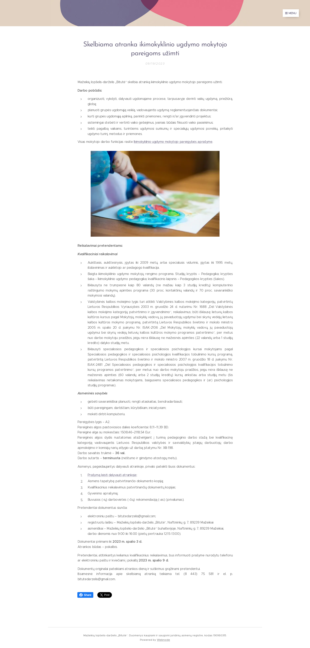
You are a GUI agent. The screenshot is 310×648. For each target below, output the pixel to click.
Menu (290, 13)
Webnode (163, 640)
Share (85, 595)
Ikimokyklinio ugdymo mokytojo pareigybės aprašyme (173, 142)
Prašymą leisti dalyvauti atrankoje (111, 475)
